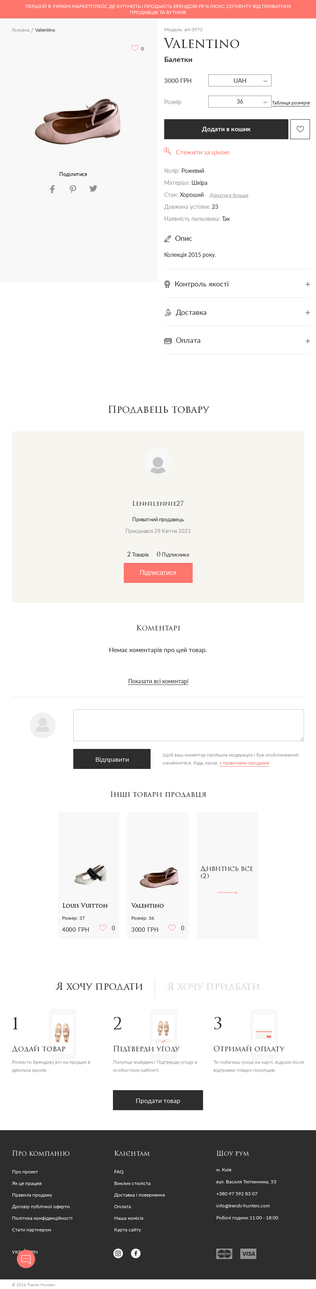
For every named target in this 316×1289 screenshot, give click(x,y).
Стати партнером (31, 1230)
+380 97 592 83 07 (237, 1194)
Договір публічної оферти (41, 1206)
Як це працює (27, 1183)
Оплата (122, 1206)
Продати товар (158, 1100)
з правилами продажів (243, 763)
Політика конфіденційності (42, 1218)
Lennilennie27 (158, 504)
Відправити (112, 759)
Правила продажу (32, 1195)
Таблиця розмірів (291, 103)
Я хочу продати (99, 987)
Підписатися (158, 572)
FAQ (119, 1172)
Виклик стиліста (132, 1183)
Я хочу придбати (213, 987)
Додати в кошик (226, 129)
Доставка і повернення (139, 1195)
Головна (21, 30)
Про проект (25, 1172)
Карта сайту (127, 1230)
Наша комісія (128, 1218)
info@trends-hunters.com (243, 1206)
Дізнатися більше (228, 195)
